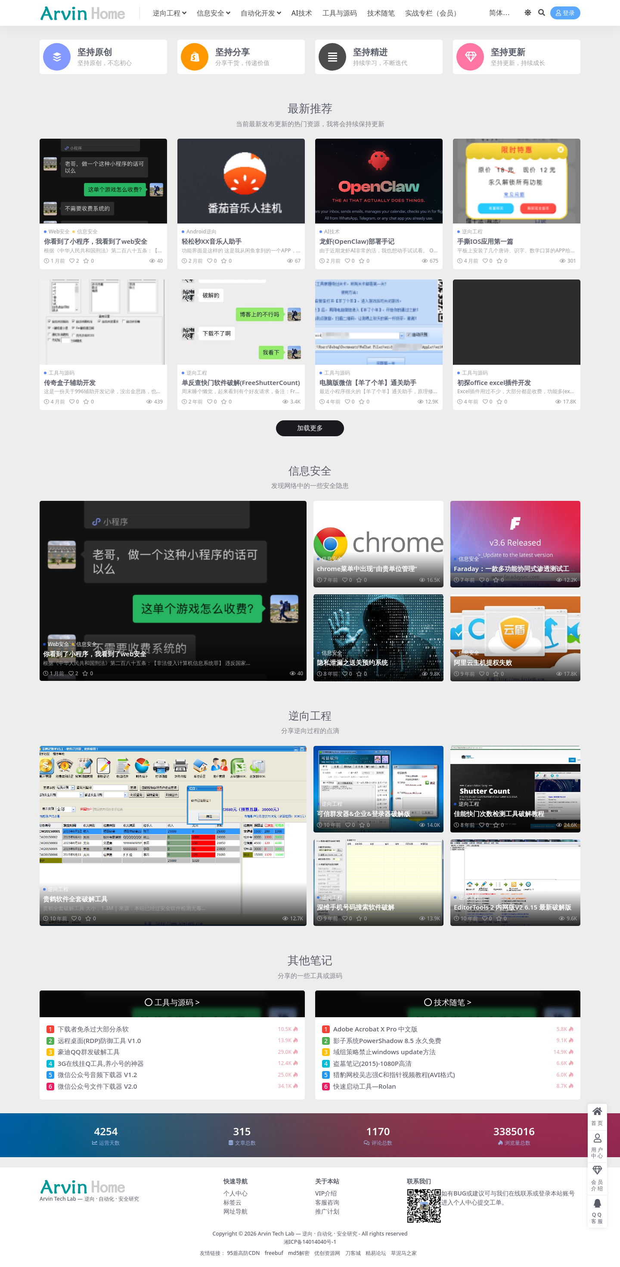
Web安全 (59, 231)
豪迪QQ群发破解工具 (89, 1051)
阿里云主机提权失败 (483, 662)
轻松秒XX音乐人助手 (212, 241)
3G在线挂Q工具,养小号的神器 (101, 1063)
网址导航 (235, 1211)
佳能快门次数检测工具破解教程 (499, 813)
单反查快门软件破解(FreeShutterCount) (239, 386)
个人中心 (235, 1193)
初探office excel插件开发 (494, 382)
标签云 (232, 1202)
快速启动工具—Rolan (364, 1085)
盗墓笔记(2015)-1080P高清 (372, 1063)
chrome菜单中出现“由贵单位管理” (367, 568)
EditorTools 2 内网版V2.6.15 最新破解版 (513, 907)
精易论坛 (376, 1252)
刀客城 (353, 1252)
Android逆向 (201, 231)
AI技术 (332, 231)
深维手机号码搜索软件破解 (355, 907)
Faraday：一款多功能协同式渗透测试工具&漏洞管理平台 (515, 572)
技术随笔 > (452, 1001)
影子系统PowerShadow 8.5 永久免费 (387, 1040)
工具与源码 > (177, 1001)
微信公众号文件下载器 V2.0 (97, 1085)
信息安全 (87, 231)
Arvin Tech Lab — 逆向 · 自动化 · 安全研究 (307, 1233)
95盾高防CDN (243, 1252)
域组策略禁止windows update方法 (384, 1051)
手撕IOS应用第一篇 (485, 241)
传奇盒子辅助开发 (70, 382)
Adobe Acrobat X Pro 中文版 (375, 1028)
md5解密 (299, 1252)
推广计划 (327, 1211)
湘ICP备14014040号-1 (310, 1241)
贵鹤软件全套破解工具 (75, 898)
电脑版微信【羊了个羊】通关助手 (367, 382)
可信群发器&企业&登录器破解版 (364, 813)
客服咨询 (327, 1202)
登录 (565, 13)
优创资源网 (327, 1252)
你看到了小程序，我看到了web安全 (96, 241)
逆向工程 (472, 231)
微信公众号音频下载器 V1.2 (97, 1074)
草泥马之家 (404, 1252)
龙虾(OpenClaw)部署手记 (357, 241)
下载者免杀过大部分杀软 (93, 1028)
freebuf (274, 1252)
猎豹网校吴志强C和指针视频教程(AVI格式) (394, 1074)
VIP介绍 (326, 1193)
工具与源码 (61, 372)
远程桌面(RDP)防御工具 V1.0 (99, 1040)
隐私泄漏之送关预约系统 (352, 662)
